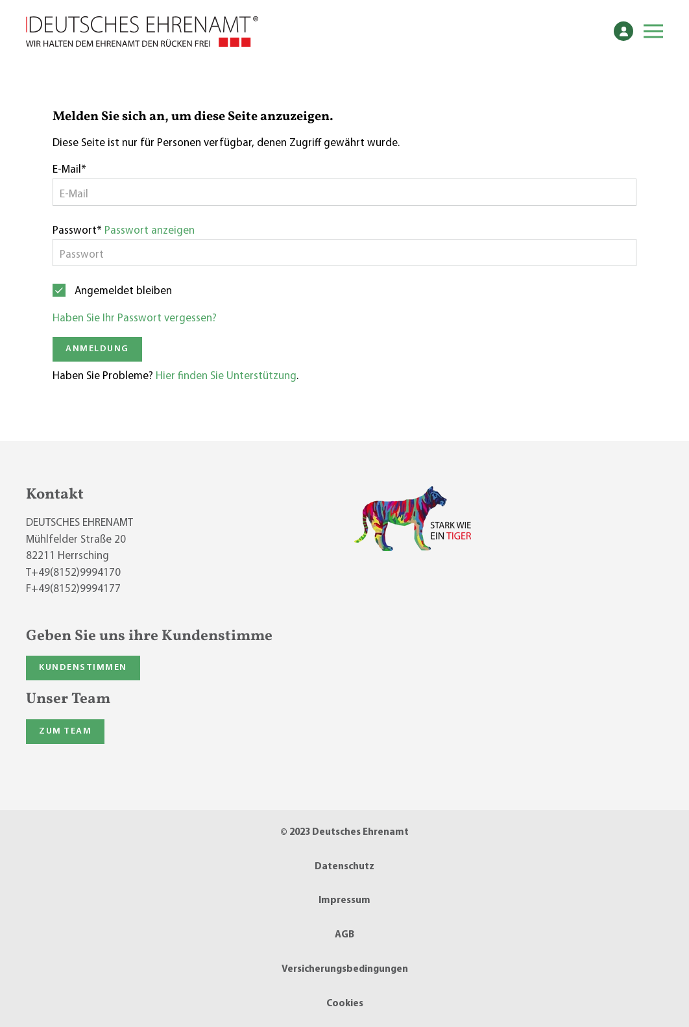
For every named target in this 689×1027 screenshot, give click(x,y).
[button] (653, 31)
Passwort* (77, 230)
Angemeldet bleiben (123, 291)
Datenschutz (344, 867)
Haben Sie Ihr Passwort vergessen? (135, 318)
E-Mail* (69, 169)
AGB (344, 935)
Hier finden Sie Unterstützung (226, 376)
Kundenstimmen (83, 668)
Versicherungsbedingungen (345, 969)
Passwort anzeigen (149, 230)
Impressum (344, 901)
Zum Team (65, 731)
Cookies (344, 1004)
